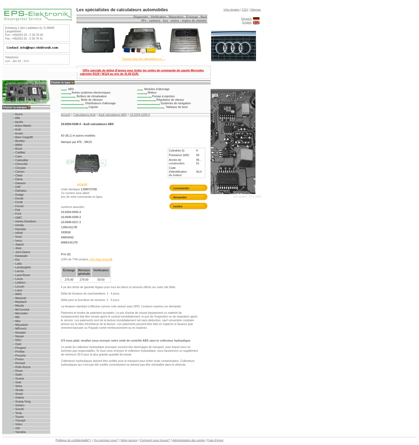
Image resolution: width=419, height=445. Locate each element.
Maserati (19, 298)
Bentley (19, 140)
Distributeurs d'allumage (100, 103)
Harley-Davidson (24, 221)
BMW (17, 144)
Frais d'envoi (215, 440)
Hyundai (19, 229)
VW (16, 428)
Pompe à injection (163, 96)
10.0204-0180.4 (140, 114)
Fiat (16, 209)
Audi (17, 129)
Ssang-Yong (22, 401)
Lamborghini (22, 267)
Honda (18, 225)
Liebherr (19, 282)
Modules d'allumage (156, 89)
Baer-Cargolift (23, 137)
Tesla (17, 413)
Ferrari (18, 206)
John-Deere (21, 252)
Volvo (17, 424)
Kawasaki (20, 255)
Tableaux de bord (177, 107)
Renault (19, 363)
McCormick (21, 309)
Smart (18, 393)
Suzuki (18, 409)
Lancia (18, 271)
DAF (17, 186)
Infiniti (18, 232)
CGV (245, 9)
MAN (17, 294)
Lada (17, 263)
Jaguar (18, 244)
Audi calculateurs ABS (113, 114)
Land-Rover (21, 275)
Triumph (19, 420)
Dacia (17, 179)
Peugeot (19, 347)
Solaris (18, 397)
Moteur (152, 92)
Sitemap (255, 9)
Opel (17, 344)
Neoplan (19, 332)
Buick (17, 148)
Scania (18, 378)
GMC (17, 217)
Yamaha (19, 432)
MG (16, 317)
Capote (93, 107)
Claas (17, 175)
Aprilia (18, 121)
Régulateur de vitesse (170, 99)
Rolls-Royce (21, 367)
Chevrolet (20, 163)
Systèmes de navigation (176, 103)
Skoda (18, 390)
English (247, 22)
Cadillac (19, 152)
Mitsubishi (20, 324)
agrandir (82, 184)
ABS (71, 89)
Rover (18, 370)
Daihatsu (19, 190)
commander (181, 188)
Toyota (18, 416)
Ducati (18, 198)
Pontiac (19, 351)
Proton (18, 359)
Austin (18, 133)
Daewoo (19, 183)
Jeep (17, 248)
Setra (17, 386)
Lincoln (18, 286)
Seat (17, 382)
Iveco (17, 240)
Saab (17, 374)
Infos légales (232, 9)
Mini (17, 321)
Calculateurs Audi (84, 114)
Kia (16, 259)
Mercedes (20, 313)
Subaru (18, 405)
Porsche (19, 355)
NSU (17, 340)
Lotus (17, 290)
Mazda (18, 305)
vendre (178, 206)
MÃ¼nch (19, 328)
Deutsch (246, 18)
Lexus (18, 278)
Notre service (129, 440)
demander (181, 197)
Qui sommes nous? (106, 440)
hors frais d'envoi (100, 259)
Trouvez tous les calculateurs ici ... (143, 58)
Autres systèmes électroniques (91, 92)
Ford (17, 213)
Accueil (65, 114)
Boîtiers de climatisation (92, 96)
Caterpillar (20, 160)
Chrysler (19, 167)
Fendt (17, 202)
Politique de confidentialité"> (73, 440)
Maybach (20, 301)
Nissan (18, 336)
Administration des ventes (188, 440)
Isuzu (17, 236)
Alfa (16, 117)
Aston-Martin (22, 125)
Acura (17, 114)
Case (17, 156)
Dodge (18, 194)
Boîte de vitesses (92, 99)
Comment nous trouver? (155, 440)
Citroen (18, 171)
